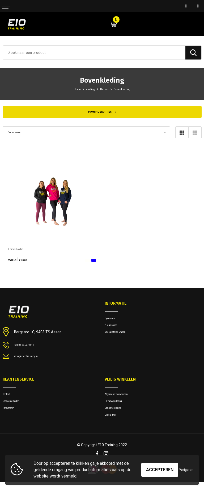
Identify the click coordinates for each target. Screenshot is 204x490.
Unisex (105, 89)
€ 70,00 (20, 261)
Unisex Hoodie (20, 250)
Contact (9, 397)
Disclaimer (113, 422)
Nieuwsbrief (114, 329)
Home (72, 89)
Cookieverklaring (118, 413)
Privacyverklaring (117, 405)
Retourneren (12, 413)
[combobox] (94, 52)
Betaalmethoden (15, 405)
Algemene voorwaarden (123, 397)
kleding (88, 89)
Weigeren (186, 470)
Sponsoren (113, 320)
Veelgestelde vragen (120, 337)
